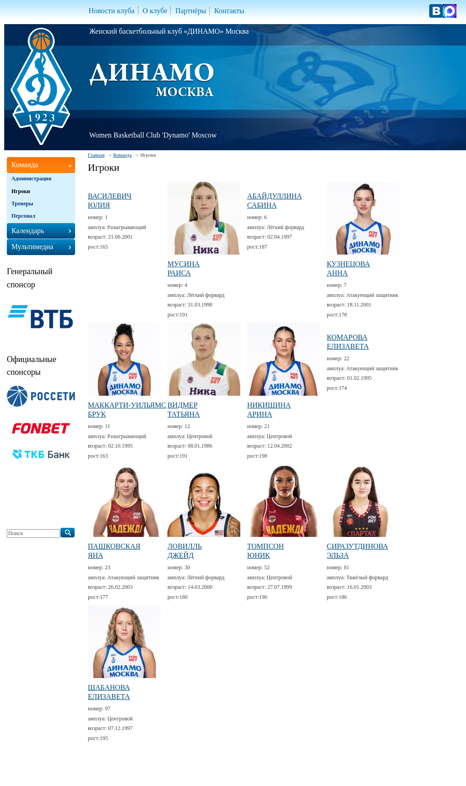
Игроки (20, 191)
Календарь (27, 231)
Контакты (229, 11)
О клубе (154, 11)
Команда (122, 155)
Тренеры (22, 203)
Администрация (31, 178)
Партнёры (190, 11)
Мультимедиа (32, 246)
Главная (96, 155)
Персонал (23, 216)
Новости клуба (112, 11)
